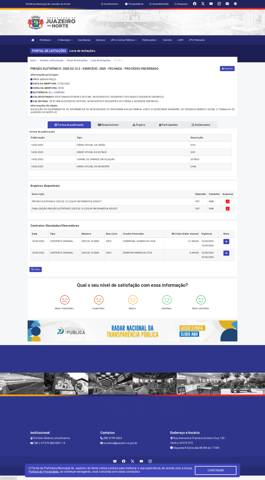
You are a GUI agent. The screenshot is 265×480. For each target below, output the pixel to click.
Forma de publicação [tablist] (66, 124)
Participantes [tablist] (170, 124)
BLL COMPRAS (57, 92)
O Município (65, 40)
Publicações (150, 40)
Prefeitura (46, 40)
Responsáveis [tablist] (106, 124)
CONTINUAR (216, 470)
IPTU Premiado (197, 40)
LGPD (180, 40)
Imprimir (227, 68)
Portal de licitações (77, 60)
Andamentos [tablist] (204, 124)
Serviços (100, 40)
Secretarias (84, 40)
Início (33, 60)
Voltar (35, 269)
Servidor (167, 40)
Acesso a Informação (51, 60)
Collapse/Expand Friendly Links (8, 478)
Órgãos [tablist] (139, 124)
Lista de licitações (100, 60)
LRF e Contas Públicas (124, 40)
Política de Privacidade (44, 471)
